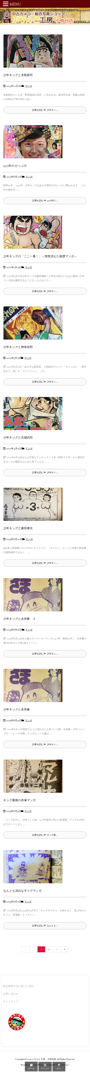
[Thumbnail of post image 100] (34, 326)
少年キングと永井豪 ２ (19, 619)
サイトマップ (10, 1002)
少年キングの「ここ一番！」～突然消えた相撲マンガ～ (40, 256)
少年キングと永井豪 (16, 710)
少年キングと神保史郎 (18, 347)
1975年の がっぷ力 (15, 166)
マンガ (28, 86)
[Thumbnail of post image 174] (34, 598)
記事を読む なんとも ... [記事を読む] (45, 925)
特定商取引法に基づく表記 (18, 986)
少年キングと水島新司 (18, 75)
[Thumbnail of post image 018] (34, 416)
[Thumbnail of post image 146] (34, 688)
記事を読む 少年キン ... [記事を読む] (45, 110)
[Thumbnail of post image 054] (34, 507)
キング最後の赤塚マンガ (19, 800)
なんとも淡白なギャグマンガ (22, 891)
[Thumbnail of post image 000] (34, 779)
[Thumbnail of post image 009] (34, 235)
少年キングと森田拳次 (18, 528)
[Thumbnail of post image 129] (34, 54)
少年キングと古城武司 (18, 438)
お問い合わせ (10, 994)
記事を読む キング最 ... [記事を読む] (45, 835)
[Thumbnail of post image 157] (34, 144)
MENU (15, 4)
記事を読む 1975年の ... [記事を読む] (45, 200)
